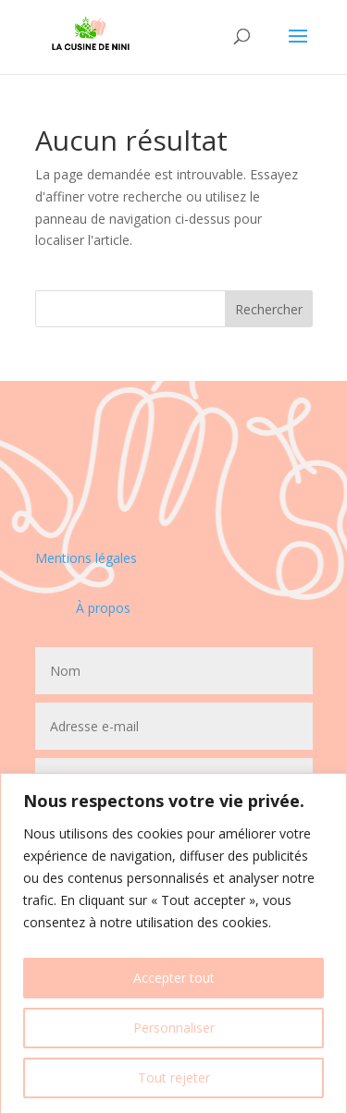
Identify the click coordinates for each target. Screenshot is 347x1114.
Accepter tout (174, 977)
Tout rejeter (174, 1077)
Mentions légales (86, 558)
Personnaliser (174, 1027)
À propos (103, 608)
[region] (173, 943)
